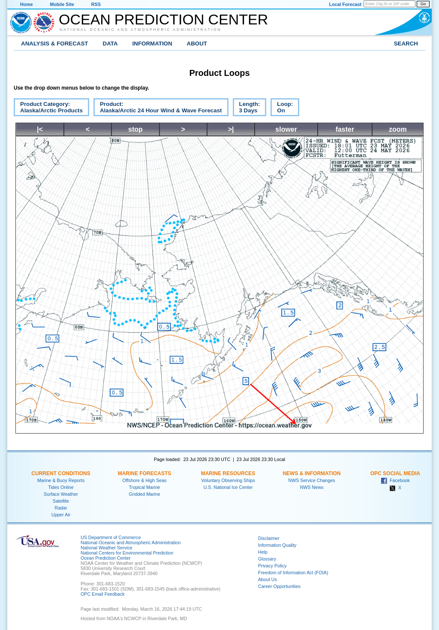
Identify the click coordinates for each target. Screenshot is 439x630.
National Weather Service (106, 547)
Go (423, 4)
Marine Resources (228, 473)
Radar (60, 507)
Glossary (267, 558)
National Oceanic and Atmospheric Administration (141, 29)
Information (152, 43)
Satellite (61, 500)
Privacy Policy (272, 565)
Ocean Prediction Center (163, 19)
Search (406, 43)
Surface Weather (61, 494)
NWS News (311, 487)
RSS (96, 4)
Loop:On (282, 108)
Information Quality (277, 545)
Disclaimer (269, 538)
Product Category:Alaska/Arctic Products (48, 108)
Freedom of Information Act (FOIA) (293, 572)
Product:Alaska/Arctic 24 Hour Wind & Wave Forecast (157, 108)
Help (263, 552)
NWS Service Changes (312, 480)
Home (26, 4)
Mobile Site (62, 4)
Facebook (395, 480)
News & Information (311, 473)
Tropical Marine (144, 487)
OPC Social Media (395, 473)
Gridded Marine (144, 494)
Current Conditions (60, 473)
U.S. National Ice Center (228, 487)
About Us (267, 579)
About (197, 43)
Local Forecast (345, 4)
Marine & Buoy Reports (60, 480)
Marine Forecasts (144, 473)
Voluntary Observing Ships (228, 480)
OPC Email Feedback (102, 594)
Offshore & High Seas (145, 480)
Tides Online (60, 487)
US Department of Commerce (111, 537)
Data (110, 43)
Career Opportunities (279, 586)
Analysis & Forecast (54, 43)
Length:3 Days (246, 108)
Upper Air (60, 514)
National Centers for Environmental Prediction (127, 552)
